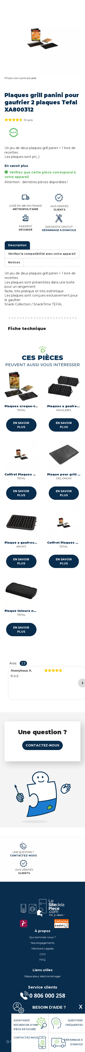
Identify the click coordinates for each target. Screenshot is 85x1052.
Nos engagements (42, 942)
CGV (42, 954)
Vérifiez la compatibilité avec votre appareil (41, 253)
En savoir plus (16, 166)
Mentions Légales (43, 948)
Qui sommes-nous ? (42, 937)
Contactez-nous (42, 745)
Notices (14, 262)
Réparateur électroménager (42, 976)
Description (17, 245)
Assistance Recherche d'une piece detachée (26, 1025)
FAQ (42, 959)
